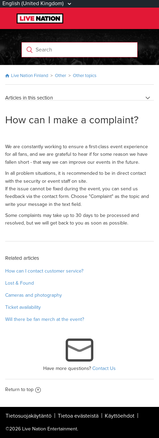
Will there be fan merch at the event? (44, 319)
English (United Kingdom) (33, 3)
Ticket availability (23, 307)
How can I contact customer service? (44, 271)
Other (60, 75)
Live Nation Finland (29, 75)
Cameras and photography (33, 295)
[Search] (79, 49)
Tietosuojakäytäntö (29, 415)
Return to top (23, 389)
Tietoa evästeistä (78, 415)
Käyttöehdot (119, 415)
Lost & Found (19, 283)
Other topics (84, 75)
